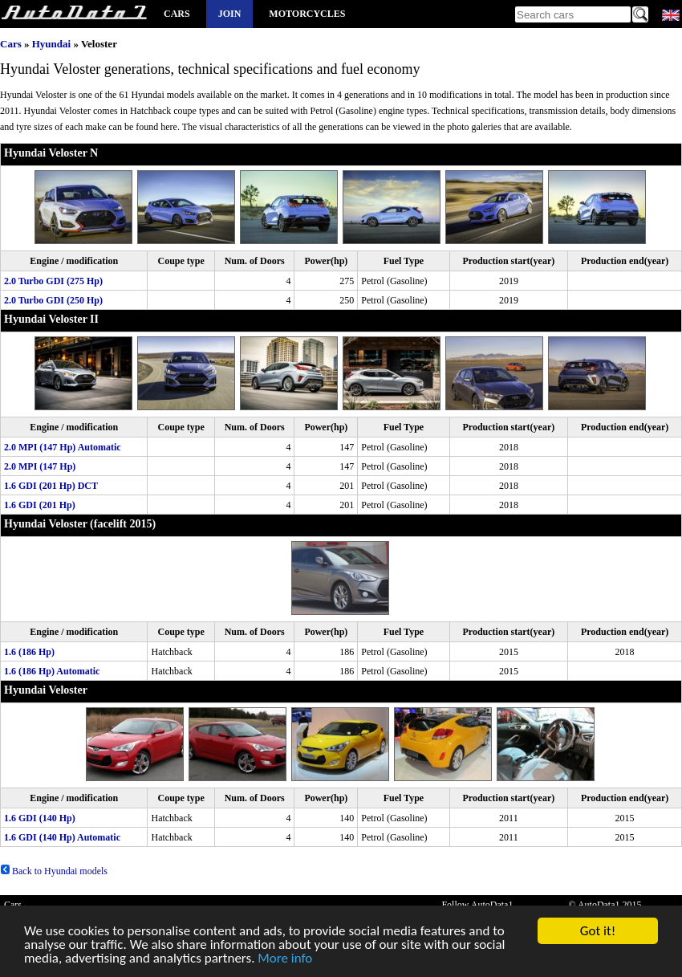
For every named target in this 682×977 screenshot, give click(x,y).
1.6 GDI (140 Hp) (39, 818)
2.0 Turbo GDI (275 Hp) (53, 281)
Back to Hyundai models (54, 871)
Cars (177, 13)
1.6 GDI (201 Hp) (39, 505)
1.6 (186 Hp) (29, 651)
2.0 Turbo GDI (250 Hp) (53, 300)
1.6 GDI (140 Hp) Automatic (62, 837)
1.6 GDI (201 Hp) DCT (51, 485)
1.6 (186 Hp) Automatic (51, 671)
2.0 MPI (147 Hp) (39, 466)
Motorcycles (307, 13)
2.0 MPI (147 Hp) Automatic (62, 447)
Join (230, 13)
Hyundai (51, 44)
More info (285, 959)
